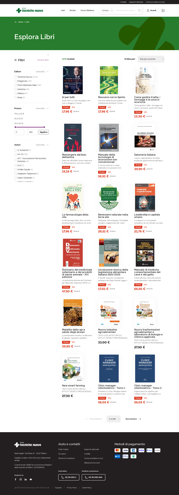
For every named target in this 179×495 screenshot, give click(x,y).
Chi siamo (62, 454)
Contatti (123, 2)
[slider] (15, 127)
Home (20, 22)
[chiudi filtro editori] (48, 71)
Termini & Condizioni (66, 458)
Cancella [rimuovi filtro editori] (40, 72)
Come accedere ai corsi (155, 2)
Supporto (58, 488)
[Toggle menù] (15, 10)
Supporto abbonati (136, 2)
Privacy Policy (72, 488)
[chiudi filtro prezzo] (48, 108)
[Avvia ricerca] (139, 10)
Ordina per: (130, 59)
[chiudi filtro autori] (48, 145)
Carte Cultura (63, 449)
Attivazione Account (92, 463)
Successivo (131, 419)
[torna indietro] (15, 22)
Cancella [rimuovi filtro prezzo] (40, 108)
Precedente (96, 419)
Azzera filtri (43, 60)
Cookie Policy (87, 488)
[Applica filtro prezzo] (44, 132)
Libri (27, 22)
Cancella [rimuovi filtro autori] (40, 145)
